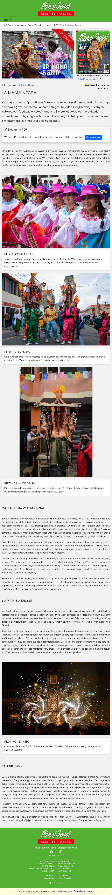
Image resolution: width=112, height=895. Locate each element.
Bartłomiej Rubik (25, 85)
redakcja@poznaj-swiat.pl (44, 868)
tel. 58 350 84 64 (64, 871)
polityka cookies (56, 883)
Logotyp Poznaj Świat (66, 878)
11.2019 (81, 79)
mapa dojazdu (49, 878)
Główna (7, 25)
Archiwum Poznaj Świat (29, 25)
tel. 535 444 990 (48, 871)
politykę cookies (64, 891)
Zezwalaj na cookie (83, 891)
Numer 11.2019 (53, 25)
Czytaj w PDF (93, 137)
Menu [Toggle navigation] (10, 19)
